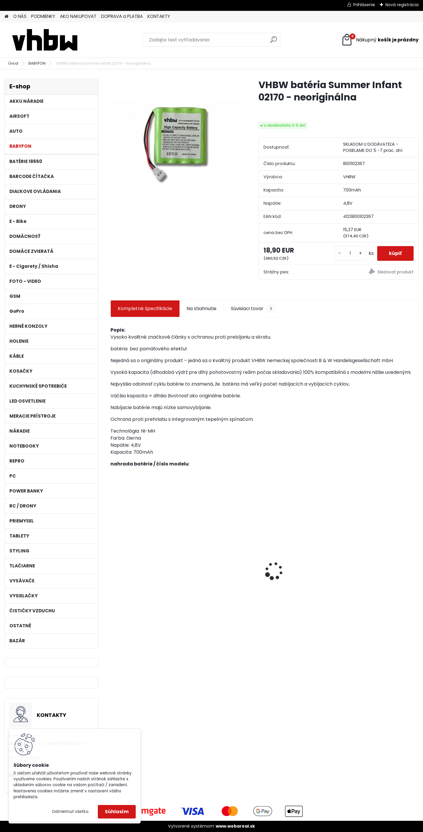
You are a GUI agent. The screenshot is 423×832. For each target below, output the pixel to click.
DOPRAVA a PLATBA (122, 16)
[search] (273, 42)
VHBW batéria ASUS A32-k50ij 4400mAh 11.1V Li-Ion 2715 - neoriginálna (144, 561)
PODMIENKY (43, 16)
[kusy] (350, 253)
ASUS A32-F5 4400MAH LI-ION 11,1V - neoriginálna (300, 563)
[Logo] (44, 40)
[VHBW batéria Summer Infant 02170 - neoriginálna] (175, 143)
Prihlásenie (364, 5)
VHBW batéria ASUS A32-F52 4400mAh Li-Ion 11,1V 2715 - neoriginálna (225, 561)
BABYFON (37, 63)
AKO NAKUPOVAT (78, 16)
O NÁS (19, 16)
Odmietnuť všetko (70, 811)
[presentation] (113, 561)
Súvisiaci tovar (253, 308)
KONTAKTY (158, 16)
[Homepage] (6, 16)
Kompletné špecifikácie (145, 308)
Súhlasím (117, 811)
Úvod (13, 63)
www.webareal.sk (235, 826)
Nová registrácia (402, 5)
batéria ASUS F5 (367, 554)
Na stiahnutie (201, 308)
